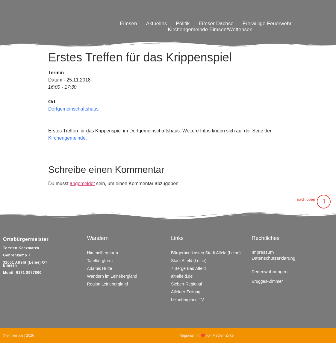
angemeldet (82, 183)
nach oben (306, 199)
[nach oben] (324, 201)
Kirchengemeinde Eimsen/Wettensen (210, 29)
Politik (183, 23)
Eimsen (128, 23)
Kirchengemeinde (67, 137)
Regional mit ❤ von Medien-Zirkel (206, 335)
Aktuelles (156, 23)
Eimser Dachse (216, 23)
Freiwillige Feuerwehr (267, 23)
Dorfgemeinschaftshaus (73, 108)
